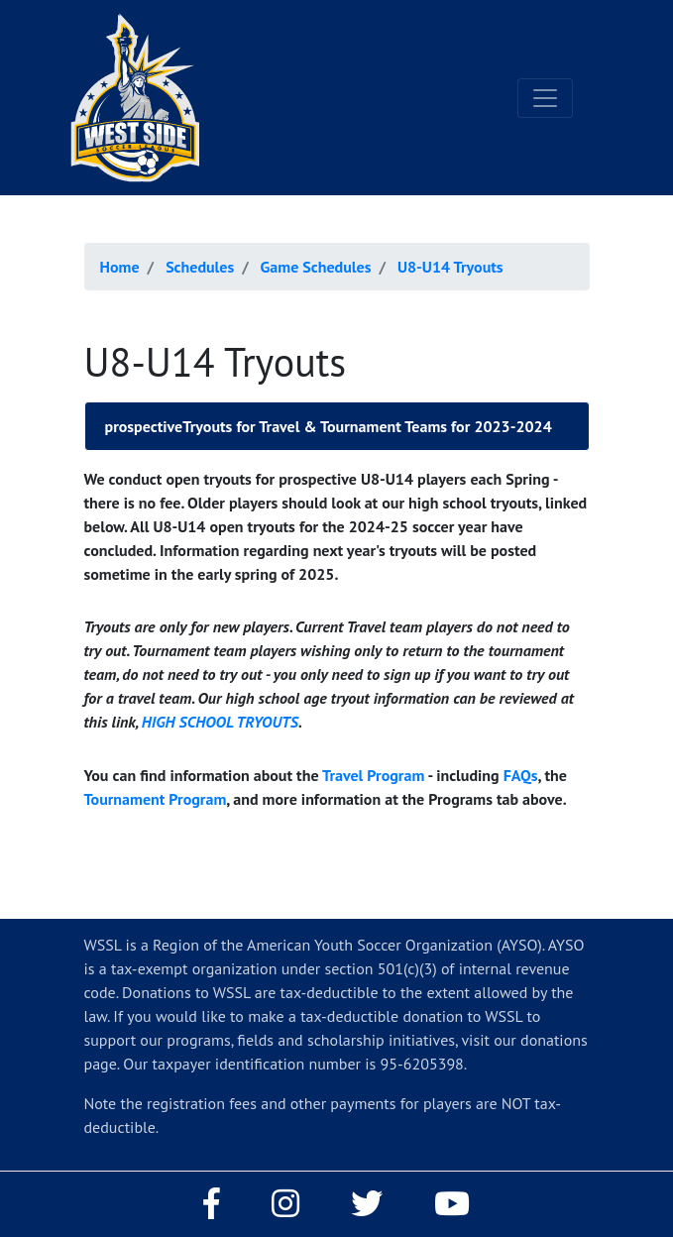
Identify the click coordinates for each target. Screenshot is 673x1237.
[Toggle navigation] (545, 98)
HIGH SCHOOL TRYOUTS (220, 721)
